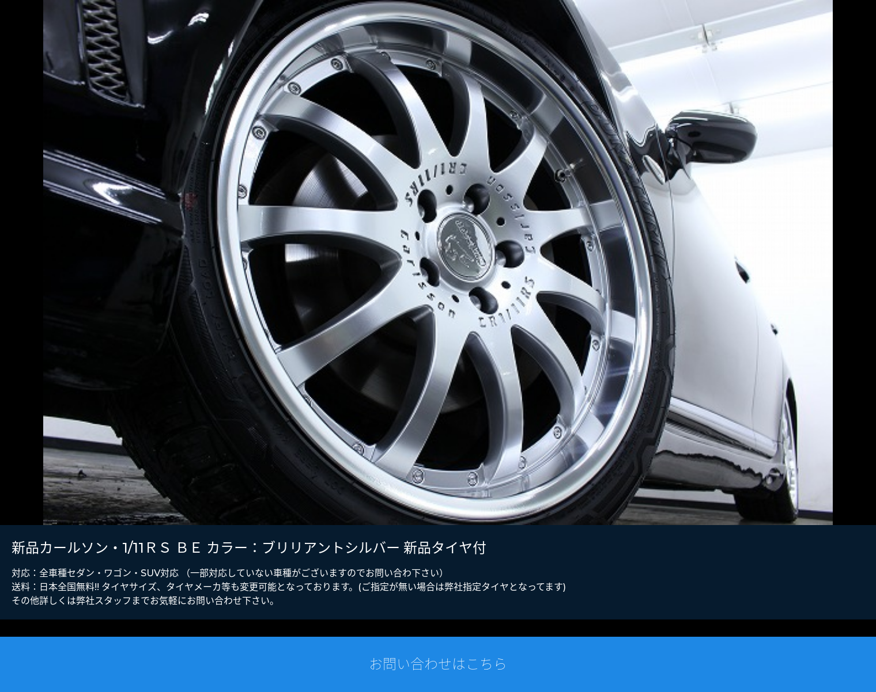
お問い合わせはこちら (438, 664)
